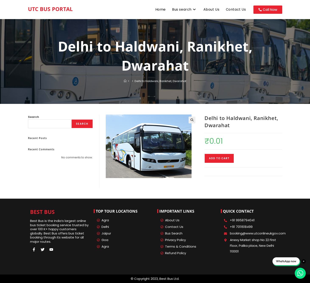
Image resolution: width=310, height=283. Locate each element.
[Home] (125, 81)
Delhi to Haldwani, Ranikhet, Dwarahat (160, 81)
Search (33, 117)
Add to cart (219, 158)
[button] (192, 120)
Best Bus (42, 211)
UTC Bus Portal (50, 9)
